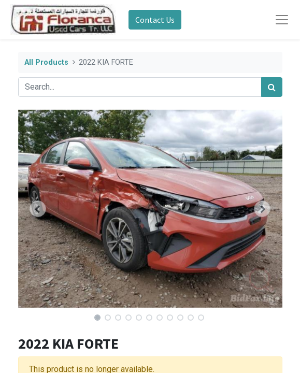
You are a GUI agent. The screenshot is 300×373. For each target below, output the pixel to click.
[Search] (271, 87)
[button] (38, 208)
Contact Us (155, 20)
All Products (46, 62)
